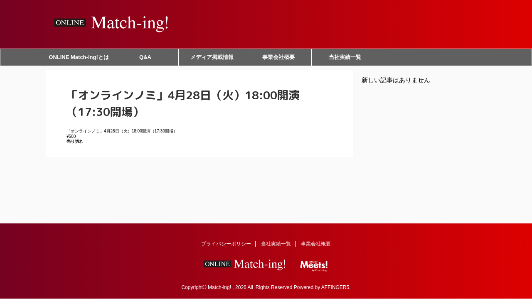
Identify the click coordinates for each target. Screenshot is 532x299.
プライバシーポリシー (226, 244)
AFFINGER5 (335, 287)
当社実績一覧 (345, 57)
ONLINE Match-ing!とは (78, 57)
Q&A (145, 57)
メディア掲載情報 (212, 57)
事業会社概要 (278, 57)
